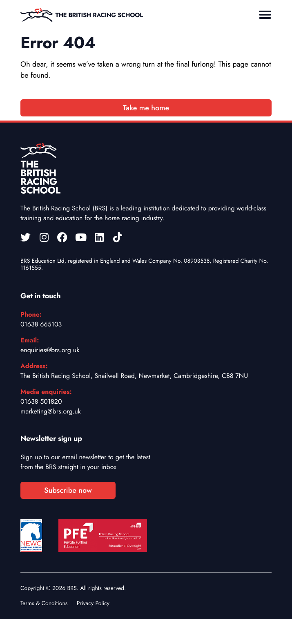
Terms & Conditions (43, 603)
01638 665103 (41, 324)
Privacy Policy (93, 603)
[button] (265, 14)
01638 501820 (41, 401)
